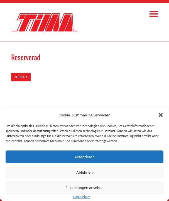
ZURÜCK (21, 76)
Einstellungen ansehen (84, 187)
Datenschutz (81, 197)
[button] (160, 115)
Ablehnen (84, 172)
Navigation (154, 14)
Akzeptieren (84, 156)
